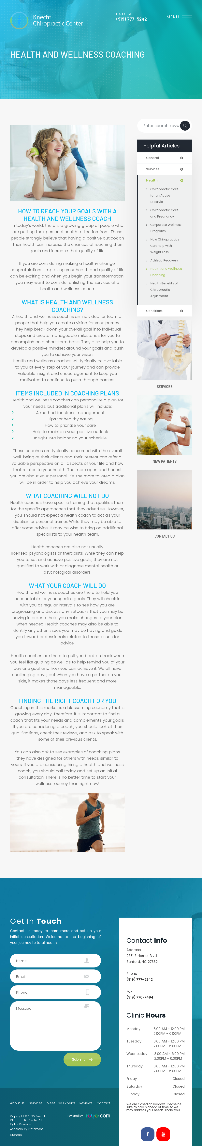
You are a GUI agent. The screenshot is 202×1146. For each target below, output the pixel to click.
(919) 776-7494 (139, 997)
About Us (16, 1103)
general (153, 158)
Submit (78, 1059)
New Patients (164, 469)
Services (164, 394)
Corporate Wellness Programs (166, 228)
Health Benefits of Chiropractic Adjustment (165, 296)
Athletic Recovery (165, 261)
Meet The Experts (61, 1103)
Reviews (85, 1103)
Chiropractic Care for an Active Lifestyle (165, 196)
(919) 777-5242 (131, 19)
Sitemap (16, 1132)
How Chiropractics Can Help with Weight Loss (165, 246)
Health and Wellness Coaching (159, 275)
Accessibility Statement (26, 1128)
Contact (104, 1103)
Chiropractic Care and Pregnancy (165, 214)
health (152, 181)
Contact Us (164, 544)
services (153, 169)
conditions (155, 318)
